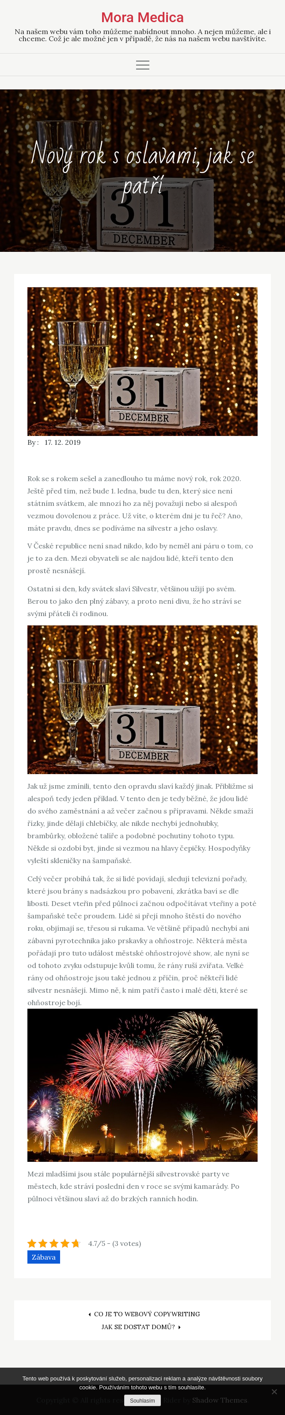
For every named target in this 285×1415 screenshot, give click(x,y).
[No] (274, 1391)
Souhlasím (142, 1401)
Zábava (44, 1257)
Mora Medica (142, 17)
